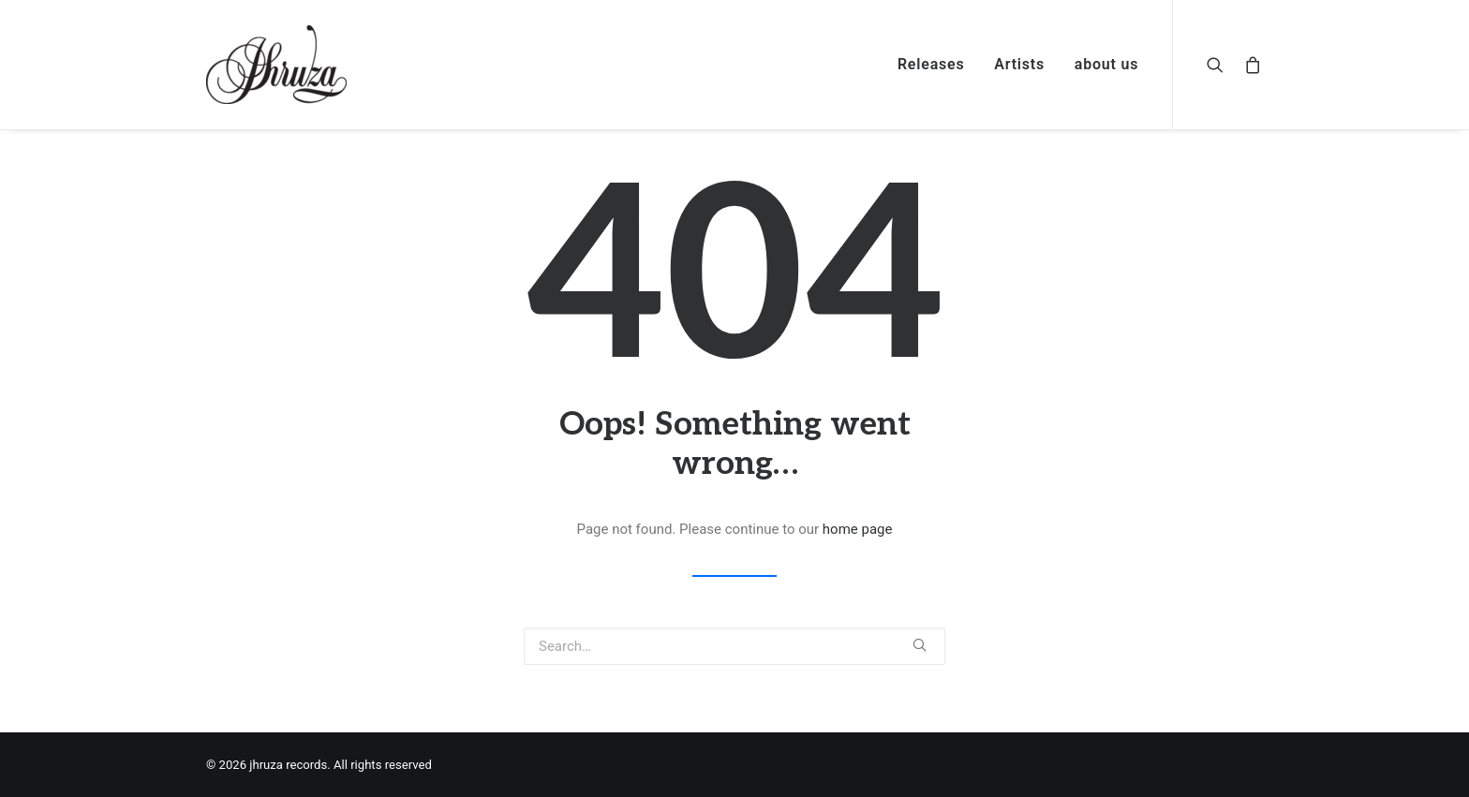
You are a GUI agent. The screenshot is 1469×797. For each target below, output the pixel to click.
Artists (1019, 64)
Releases (931, 64)
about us (1107, 64)
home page (858, 529)
